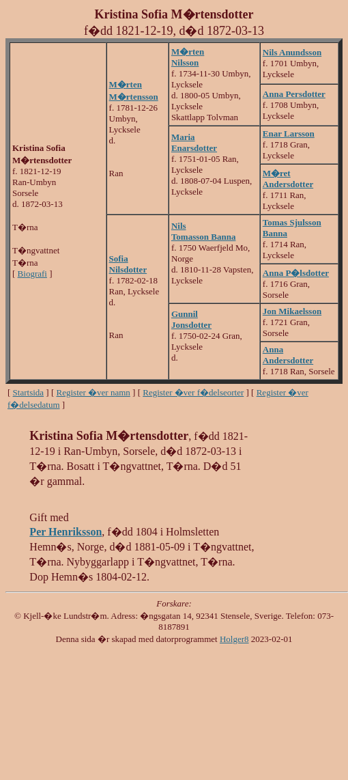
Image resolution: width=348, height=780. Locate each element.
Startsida (28, 392)
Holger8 (234, 639)
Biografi (32, 273)
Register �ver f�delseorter (193, 392)
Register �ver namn (93, 392)
